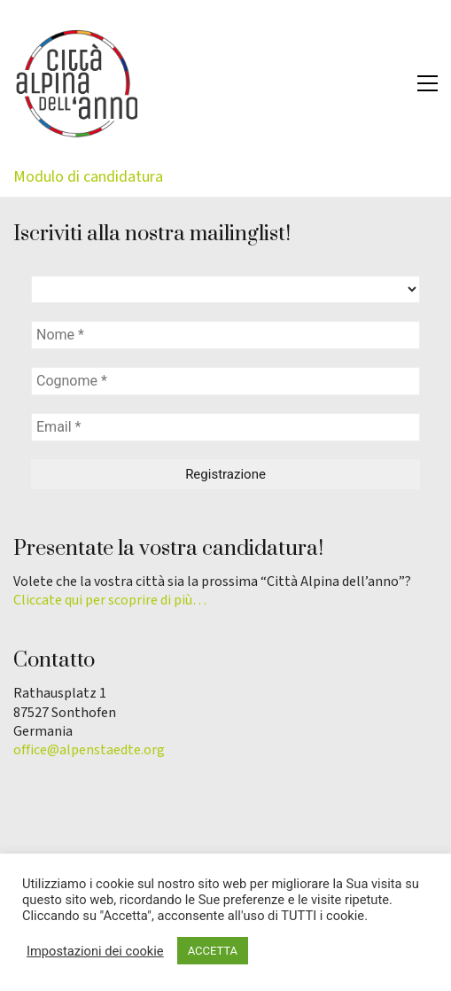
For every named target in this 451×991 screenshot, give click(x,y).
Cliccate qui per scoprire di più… (109, 600)
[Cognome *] (225, 381)
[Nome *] (225, 335)
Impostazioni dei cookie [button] (95, 951)
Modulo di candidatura (88, 177)
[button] (427, 83)
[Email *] (225, 427)
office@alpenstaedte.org (89, 750)
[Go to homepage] (75, 83)
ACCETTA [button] (212, 950)
